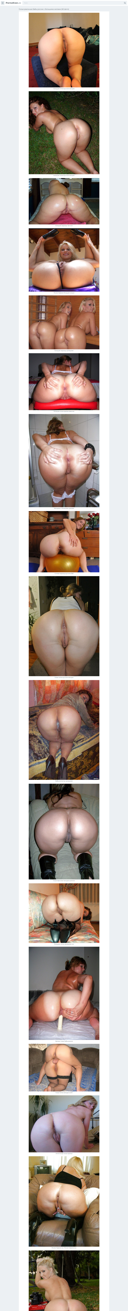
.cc (13, 3)
